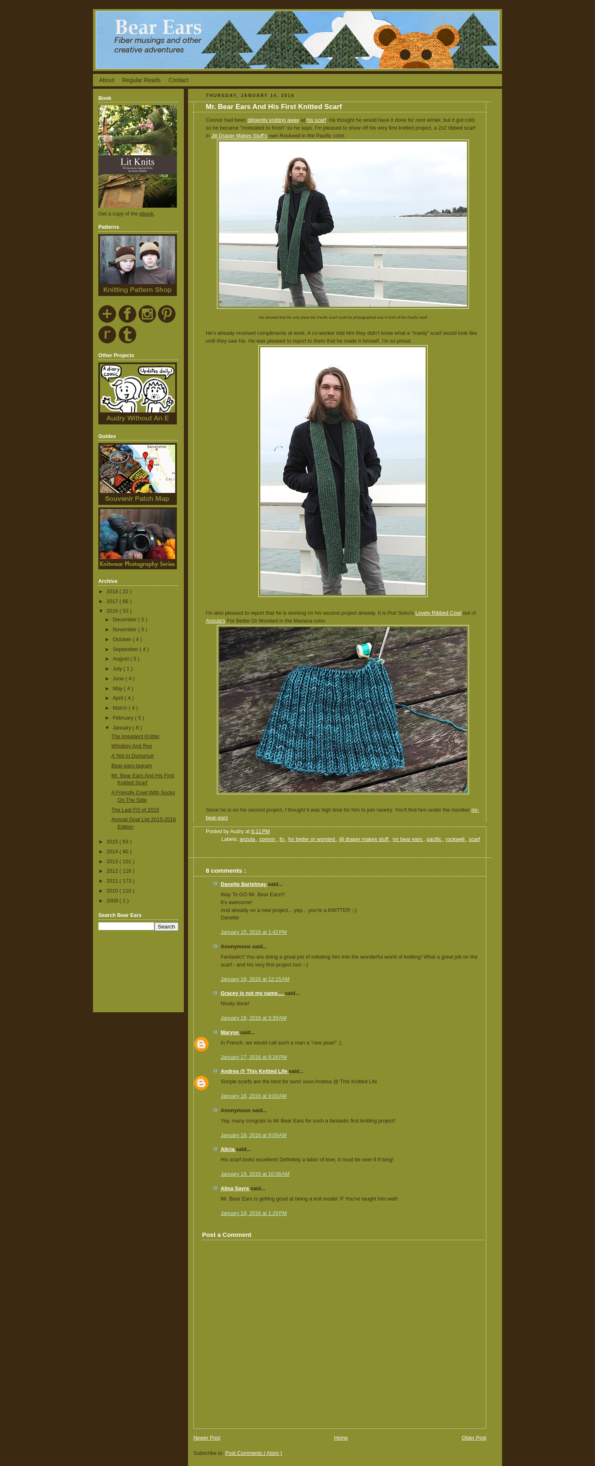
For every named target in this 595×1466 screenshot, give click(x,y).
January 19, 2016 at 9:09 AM (253, 1135)
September (126, 649)
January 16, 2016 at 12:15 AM (255, 979)
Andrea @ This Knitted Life (255, 1071)
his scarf (316, 120)
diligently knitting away (273, 120)
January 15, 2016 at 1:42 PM (254, 932)
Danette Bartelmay (244, 884)
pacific (434, 839)
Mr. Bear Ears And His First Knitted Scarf (274, 107)
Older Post (474, 1438)
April (119, 698)
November (125, 629)
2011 (113, 881)
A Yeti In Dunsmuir (133, 756)
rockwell (456, 839)
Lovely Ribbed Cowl (438, 613)
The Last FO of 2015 (135, 810)
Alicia (228, 1149)
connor (267, 839)
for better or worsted (312, 839)
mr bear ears (408, 839)
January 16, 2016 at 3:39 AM (253, 1018)
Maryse (230, 1032)
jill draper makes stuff (364, 839)
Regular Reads (141, 80)
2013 (113, 861)
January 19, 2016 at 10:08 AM (255, 1174)
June (119, 679)
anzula (248, 839)
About (106, 80)
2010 (113, 891)
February (124, 718)
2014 (113, 852)
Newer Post (206, 1438)
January (123, 728)
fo (283, 839)
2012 (113, 871)
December (125, 620)
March (121, 708)
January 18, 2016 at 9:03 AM (253, 1096)
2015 (113, 842)
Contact (178, 80)
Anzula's (215, 621)
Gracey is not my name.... (253, 993)
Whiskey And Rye (132, 746)
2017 (113, 601)
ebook (147, 214)
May (118, 689)
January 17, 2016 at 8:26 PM (254, 1057)
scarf (474, 839)
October (123, 639)
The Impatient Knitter (136, 736)
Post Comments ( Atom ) (253, 1453)
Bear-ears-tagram (132, 766)
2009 (113, 901)
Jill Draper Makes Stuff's (239, 136)
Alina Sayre (235, 1188)
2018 (113, 591)
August (122, 659)
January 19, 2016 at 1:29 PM (254, 1213)
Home (341, 1438)
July (118, 669)
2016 (113, 611)
